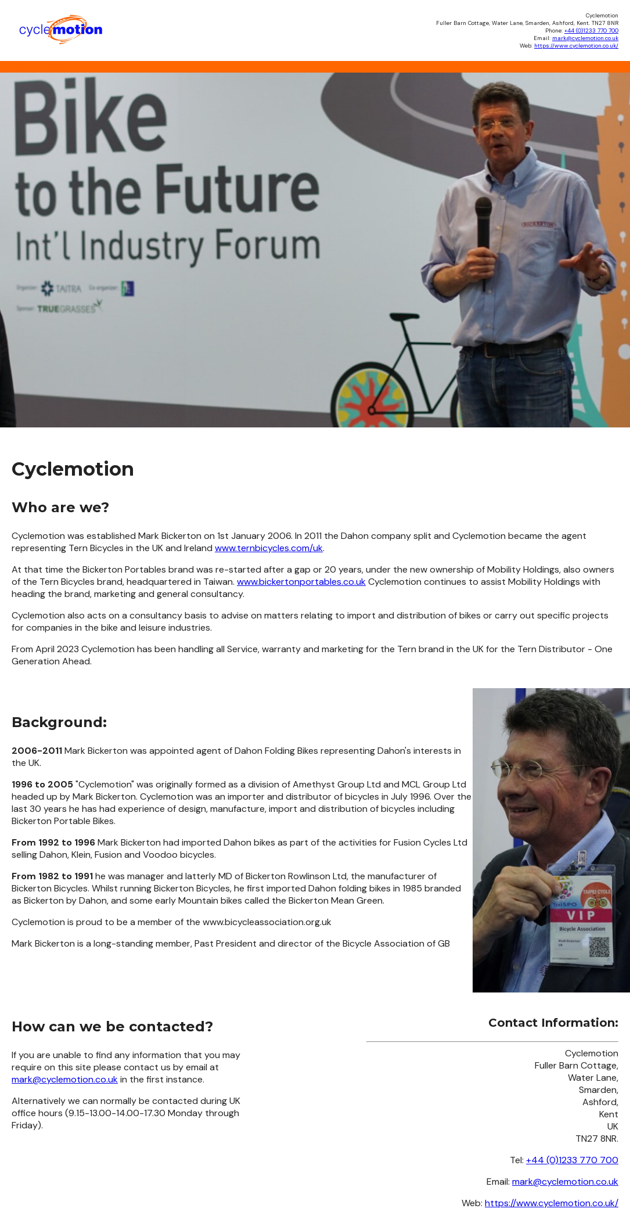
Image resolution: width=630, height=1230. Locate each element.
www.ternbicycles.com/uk (269, 548)
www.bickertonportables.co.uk (301, 582)
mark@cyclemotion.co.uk (585, 38)
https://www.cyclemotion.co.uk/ (576, 45)
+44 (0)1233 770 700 (591, 30)
